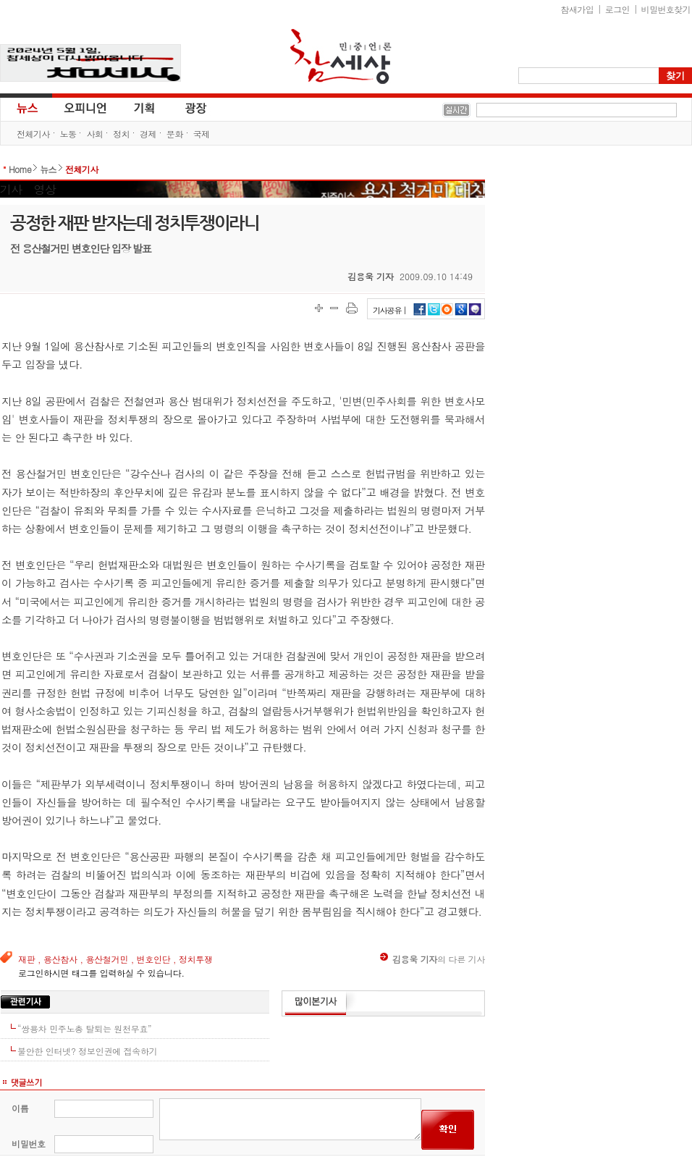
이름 (20, 1108)
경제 (148, 133)
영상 (45, 189)
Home (20, 169)
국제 (201, 133)
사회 (94, 133)
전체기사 (33, 133)
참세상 (341, 56)
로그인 (617, 9)
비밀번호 (29, 1143)
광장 (186, 107)
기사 (11, 189)
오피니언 (85, 107)
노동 (68, 133)
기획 (145, 107)
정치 (121, 133)
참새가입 (577, 9)
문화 (174, 133)
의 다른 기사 (432, 959)
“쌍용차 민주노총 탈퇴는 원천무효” (84, 1028)
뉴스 (26, 107)
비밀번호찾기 (666, 9)
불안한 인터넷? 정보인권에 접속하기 (87, 1051)
